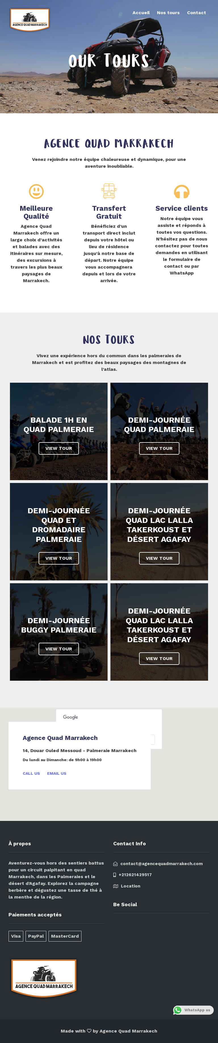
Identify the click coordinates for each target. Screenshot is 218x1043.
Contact (196, 12)
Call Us (31, 773)
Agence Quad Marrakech (128, 1031)
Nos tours (168, 12)
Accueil (141, 12)
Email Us (56, 773)
